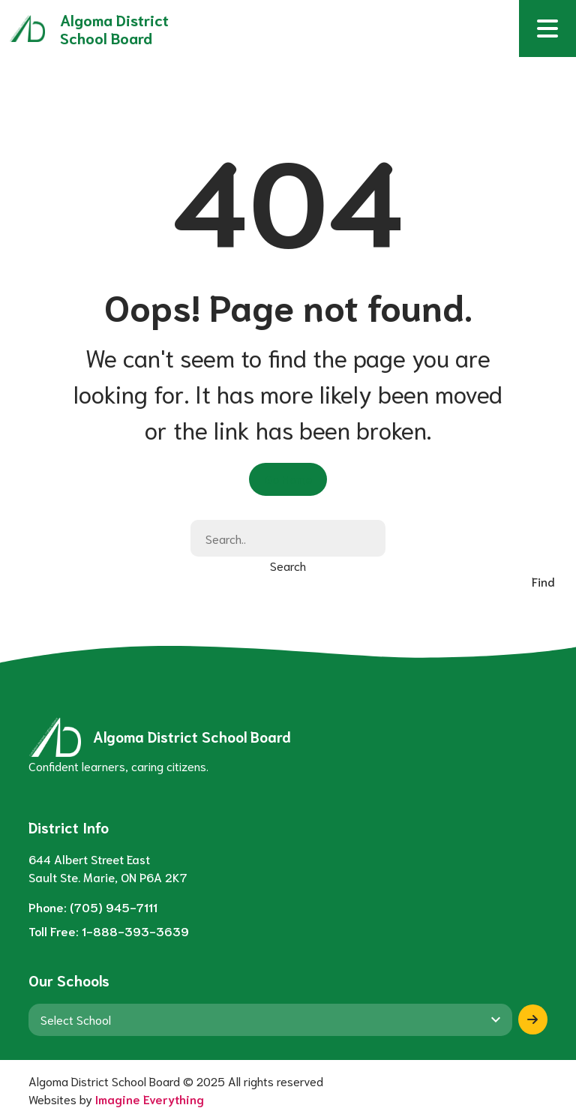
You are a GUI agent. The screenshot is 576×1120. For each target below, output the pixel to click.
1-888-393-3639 (135, 930)
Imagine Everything (149, 1098)
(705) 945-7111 (114, 906)
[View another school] (270, 1019)
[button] (547, 28)
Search (288, 565)
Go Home (288, 478)
